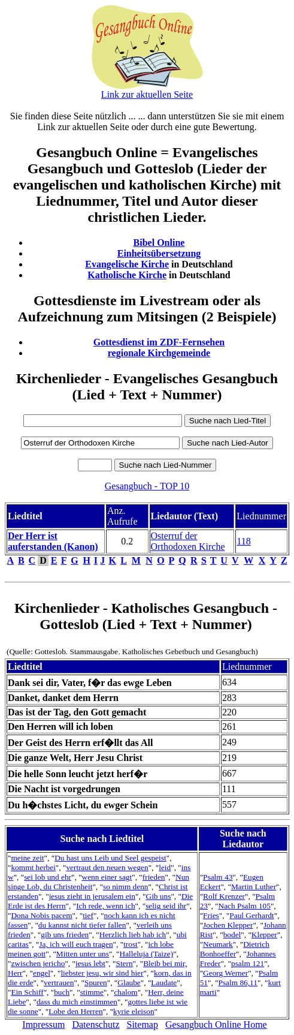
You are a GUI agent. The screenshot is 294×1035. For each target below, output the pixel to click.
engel (41, 972)
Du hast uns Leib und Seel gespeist (110, 857)
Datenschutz (95, 1024)
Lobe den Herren (75, 1011)
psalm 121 (247, 963)
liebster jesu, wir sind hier (101, 972)
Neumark (218, 944)
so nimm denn (125, 886)
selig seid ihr (166, 905)
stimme (92, 992)
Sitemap (142, 1024)
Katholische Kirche (126, 275)
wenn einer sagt (107, 876)
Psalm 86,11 (238, 982)
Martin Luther (253, 886)
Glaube (129, 982)
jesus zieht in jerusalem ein (92, 896)
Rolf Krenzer (224, 896)
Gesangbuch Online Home (216, 1024)
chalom (125, 992)
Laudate (164, 982)
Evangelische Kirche (127, 264)
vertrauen (59, 982)
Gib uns (158, 896)
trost (130, 944)
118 (243, 541)
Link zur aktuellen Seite (147, 94)
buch (61, 992)
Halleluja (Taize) (147, 953)
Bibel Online (159, 242)
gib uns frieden (65, 934)
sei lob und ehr (47, 876)
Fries (211, 915)
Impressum (43, 1024)
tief (88, 915)
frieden (154, 876)
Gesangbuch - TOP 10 (147, 486)
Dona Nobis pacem (41, 915)
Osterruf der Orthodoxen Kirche (188, 541)
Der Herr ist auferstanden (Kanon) (53, 541)
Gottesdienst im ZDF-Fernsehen (159, 342)
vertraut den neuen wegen (107, 867)
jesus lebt (90, 963)
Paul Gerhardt (251, 915)
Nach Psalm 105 (245, 905)
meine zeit (27, 857)
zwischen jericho (38, 963)
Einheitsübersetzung (159, 253)
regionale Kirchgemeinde (159, 353)
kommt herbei (33, 867)
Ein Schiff (27, 992)
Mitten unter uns (82, 953)
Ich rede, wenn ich (105, 905)
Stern (124, 963)
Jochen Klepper (228, 924)
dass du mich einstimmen (77, 1001)
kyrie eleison (133, 1011)
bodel (232, 934)
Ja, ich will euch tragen (76, 944)
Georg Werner (225, 972)
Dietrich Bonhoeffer (234, 949)
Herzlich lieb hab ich (132, 934)
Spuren (95, 982)
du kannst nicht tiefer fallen (82, 924)
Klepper (264, 934)
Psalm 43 (217, 876)
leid (165, 867)
